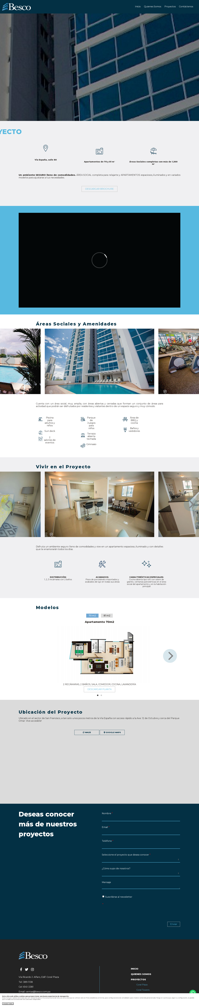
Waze (62, 732)
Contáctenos (186, 6)
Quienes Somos (152, 6)
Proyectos (170, 6)
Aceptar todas (7, 1003)
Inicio (138, 6)
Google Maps (136, 732)
